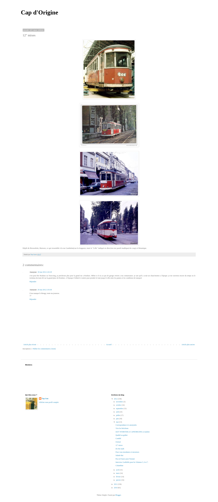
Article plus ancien (188, 345)
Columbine (119, 466)
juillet (118, 415)
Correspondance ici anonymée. (126, 425)
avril (118, 470)
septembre (120, 409)
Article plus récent (29, 345)
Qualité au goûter (122, 435)
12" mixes (119, 445)
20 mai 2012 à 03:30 (45, 290)
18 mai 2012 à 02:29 (45, 272)
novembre (119, 402)
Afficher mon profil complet (49, 402)
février (118, 477)
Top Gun (45, 399)
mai (117, 422)
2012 (116, 399)
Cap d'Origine (39, 12)
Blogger (118, 495)
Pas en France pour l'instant (125, 459)
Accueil (109, 345)
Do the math (120, 449)
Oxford (118, 442)
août (117, 412)
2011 (116, 484)
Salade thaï (119, 455)
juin (117, 419)
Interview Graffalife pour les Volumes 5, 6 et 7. (132, 462)
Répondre (33, 282)
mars (118, 473)
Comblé (118, 438)
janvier (118, 480)
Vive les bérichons (122, 428)
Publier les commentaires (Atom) (44, 349)
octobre (119, 405)
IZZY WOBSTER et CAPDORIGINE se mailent (133, 432)
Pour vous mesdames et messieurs (127, 452)
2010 (116, 488)
